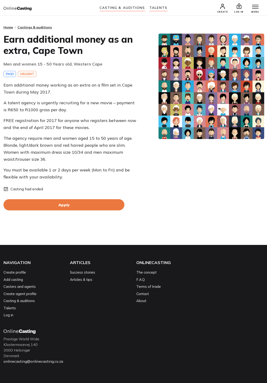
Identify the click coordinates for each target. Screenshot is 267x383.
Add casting (13, 279)
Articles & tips (81, 279)
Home (8, 27)
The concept (146, 272)
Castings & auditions (35, 27)
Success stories (82, 272)
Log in (8, 315)
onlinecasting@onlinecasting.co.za (33, 361)
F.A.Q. (140, 279)
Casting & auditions (122, 8)
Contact (142, 294)
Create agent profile (20, 294)
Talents (158, 8)
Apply (64, 204)
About (141, 301)
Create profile (15, 272)
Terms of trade (148, 286)
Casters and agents (20, 286)
